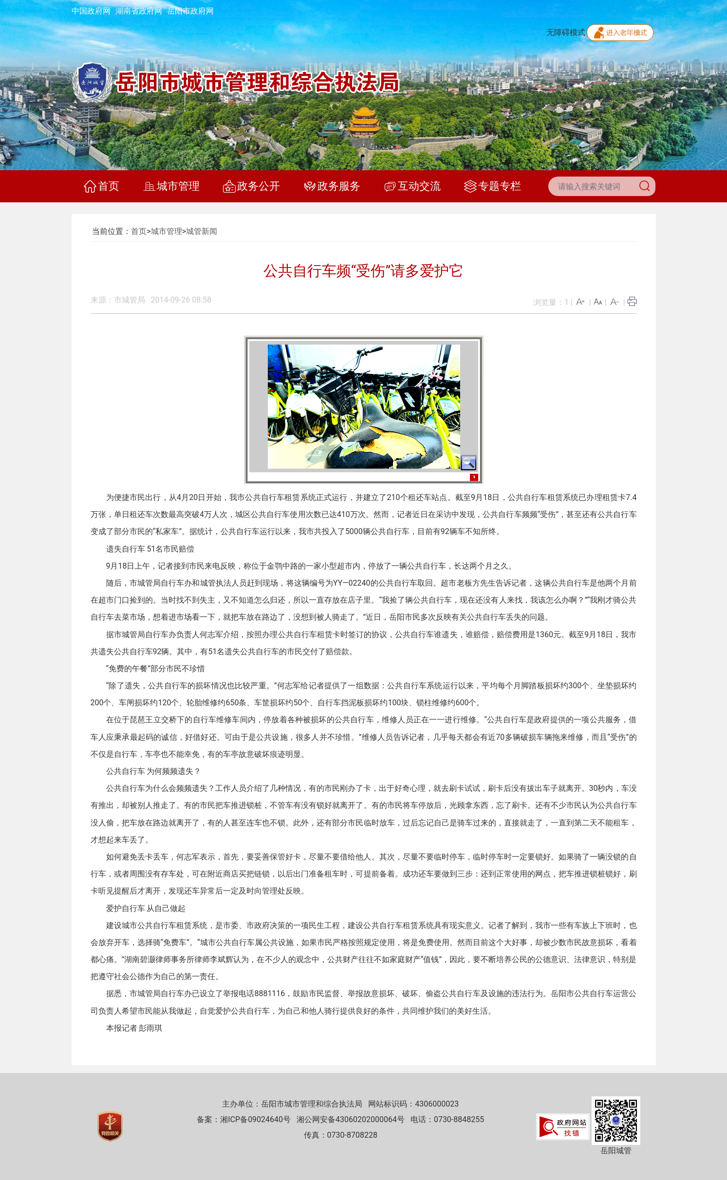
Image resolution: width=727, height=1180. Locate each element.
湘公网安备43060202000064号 (351, 1119)
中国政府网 (91, 11)
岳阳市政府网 (190, 11)
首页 (101, 186)
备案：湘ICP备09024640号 (244, 1119)
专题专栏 (492, 186)
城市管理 (171, 186)
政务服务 (331, 186)
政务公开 (251, 186)
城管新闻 (201, 231)
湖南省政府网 (138, 11)
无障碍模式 (565, 32)
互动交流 (412, 186)
